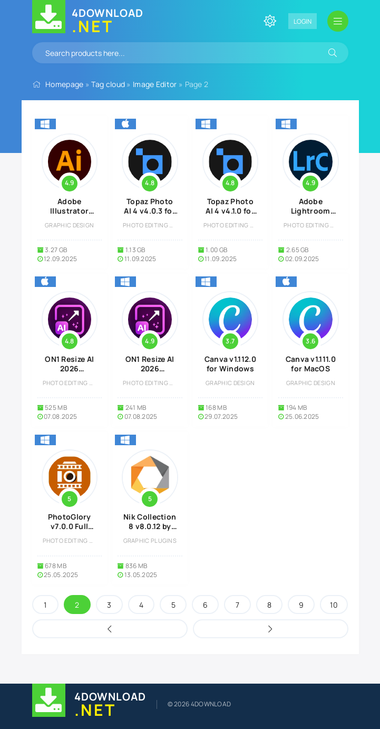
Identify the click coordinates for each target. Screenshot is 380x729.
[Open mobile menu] (337, 21)
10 (334, 605)
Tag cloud (108, 84)
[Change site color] (270, 21)
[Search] (332, 52)
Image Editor (155, 84)
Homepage (64, 84)
